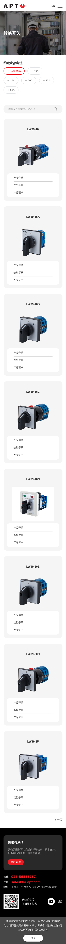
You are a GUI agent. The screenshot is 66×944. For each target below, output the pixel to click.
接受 (33, 938)
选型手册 (18, 185)
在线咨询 (16, 862)
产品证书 (18, 192)
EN (53, 5)
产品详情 (18, 177)
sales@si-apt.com (26, 882)
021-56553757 (23, 876)
